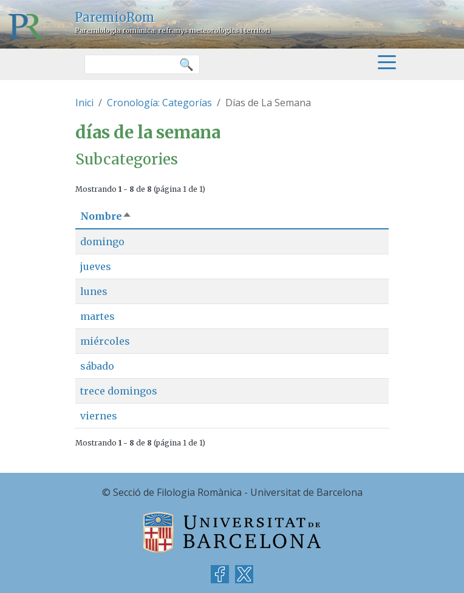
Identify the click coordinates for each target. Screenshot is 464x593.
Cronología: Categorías (159, 102)
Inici (84, 102)
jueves (95, 266)
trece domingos (118, 391)
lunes (93, 291)
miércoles (105, 341)
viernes (98, 416)
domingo (102, 242)
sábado (97, 366)
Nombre (106, 216)
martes (97, 316)
